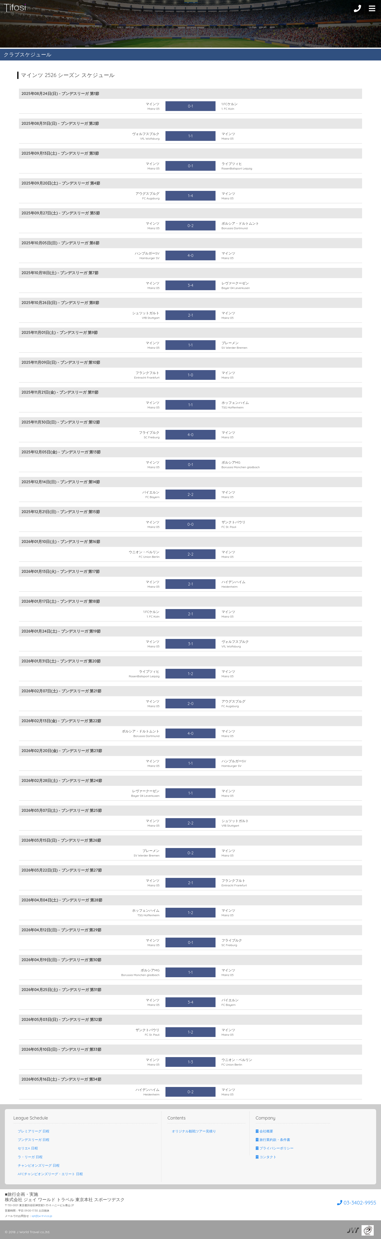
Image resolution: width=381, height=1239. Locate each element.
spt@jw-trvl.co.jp (42, 1216)
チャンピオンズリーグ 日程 (36, 1165)
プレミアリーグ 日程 (31, 1131)
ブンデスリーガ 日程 (31, 1139)
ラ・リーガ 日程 (28, 1157)
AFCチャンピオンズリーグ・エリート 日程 (48, 1174)
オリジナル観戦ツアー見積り (191, 1131)
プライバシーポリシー (275, 1148)
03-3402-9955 (348, 1201)
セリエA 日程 (25, 1148)
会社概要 (264, 1131)
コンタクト (266, 1157)
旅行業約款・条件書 (273, 1139)
